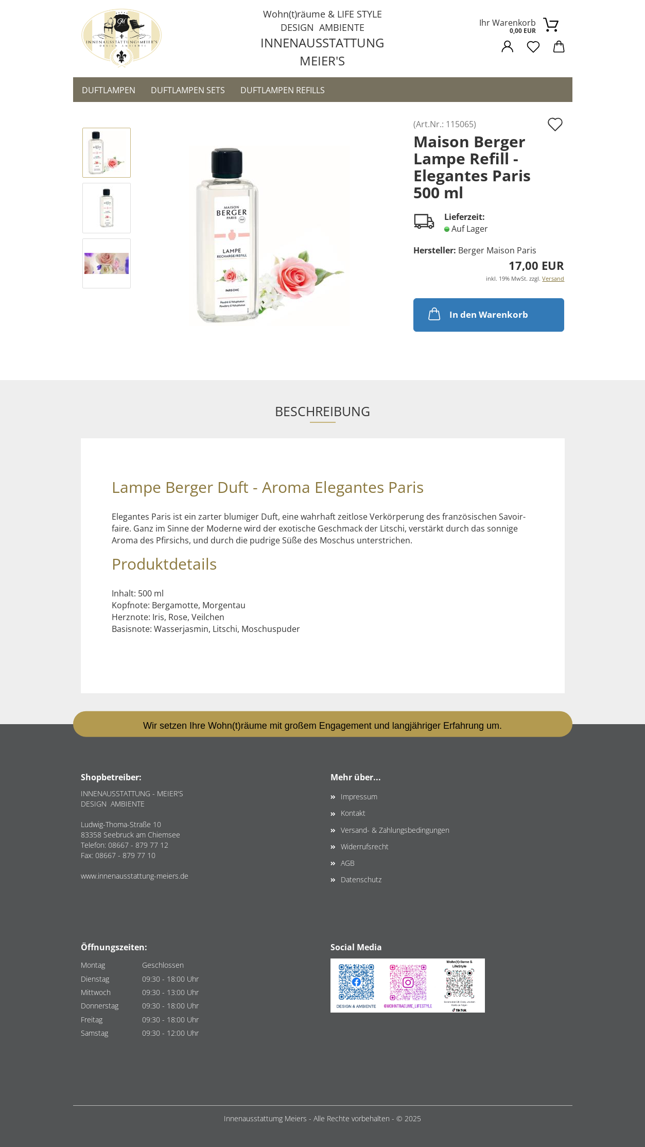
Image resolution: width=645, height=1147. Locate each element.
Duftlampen (108, 90)
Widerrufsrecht (365, 846)
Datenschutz (361, 879)
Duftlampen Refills (282, 90)
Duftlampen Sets (188, 90)
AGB (348, 863)
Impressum (359, 796)
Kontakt (353, 813)
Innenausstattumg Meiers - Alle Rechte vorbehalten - (310, 1118)
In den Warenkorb (477, 313)
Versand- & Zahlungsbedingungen (395, 830)
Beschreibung (322, 411)
